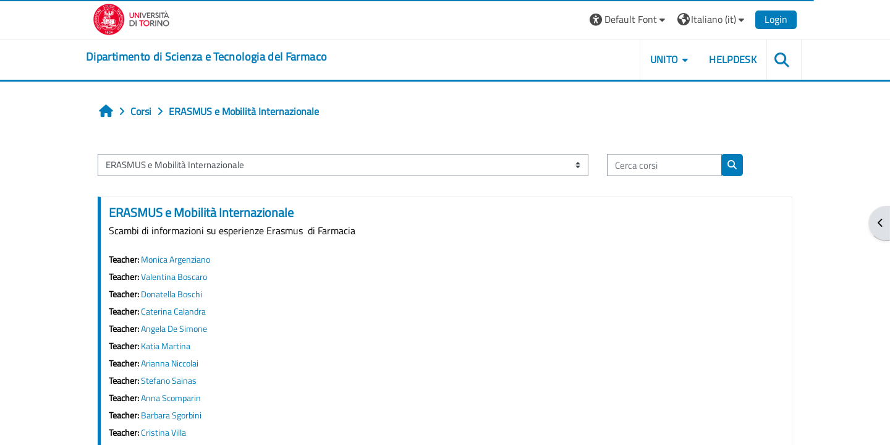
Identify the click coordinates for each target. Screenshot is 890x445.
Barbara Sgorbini (171, 415)
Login (776, 19)
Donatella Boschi (171, 294)
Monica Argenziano (175, 259)
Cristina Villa (163, 432)
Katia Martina (165, 346)
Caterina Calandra (173, 311)
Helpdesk (732, 59)
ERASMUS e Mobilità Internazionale (201, 212)
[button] (629, 19)
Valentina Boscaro (174, 277)
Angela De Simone (174, 329)
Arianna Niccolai (169, 363)
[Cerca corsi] (664, 165)
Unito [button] (664, 59)
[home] (206, 57)
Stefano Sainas (169, 381)
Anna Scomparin (171, 398)
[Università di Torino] (131, 18)
